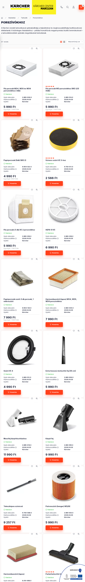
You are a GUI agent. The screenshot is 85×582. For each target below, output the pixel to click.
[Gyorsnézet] (36, 48)
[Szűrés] (2, 42)
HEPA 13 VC (50, 230)
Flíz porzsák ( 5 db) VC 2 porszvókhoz (19, 230)
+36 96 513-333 (61, 7)
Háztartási (12, 18)
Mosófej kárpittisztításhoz (15, 439)
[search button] (67, 7)
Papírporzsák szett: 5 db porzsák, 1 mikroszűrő (19, 300)
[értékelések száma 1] (50, 158)
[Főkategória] (2, 18)
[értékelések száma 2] (50, 86)
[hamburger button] (3, 7)
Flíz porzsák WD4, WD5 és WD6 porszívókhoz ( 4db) (17, 90)
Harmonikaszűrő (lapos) (14, 574)
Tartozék (24, 18)
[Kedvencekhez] (32, 48)
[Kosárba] (12, 114)
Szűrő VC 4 (8, 371)
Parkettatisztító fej (54, 574)
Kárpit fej (50, 439)
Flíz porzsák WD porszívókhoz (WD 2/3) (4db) (62, 90)
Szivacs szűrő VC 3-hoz (56, 160)
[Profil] (73, 7)
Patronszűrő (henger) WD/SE (58, 506)
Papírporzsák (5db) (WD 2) (15, 160)
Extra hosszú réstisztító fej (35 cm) (61, 371)
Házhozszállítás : (10, 99)
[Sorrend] (75, 42)
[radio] (64, 42)
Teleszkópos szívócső (13, 506)
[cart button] (81, 7)
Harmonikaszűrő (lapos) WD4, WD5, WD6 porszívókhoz (61, 300)
